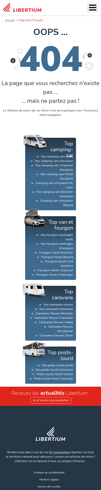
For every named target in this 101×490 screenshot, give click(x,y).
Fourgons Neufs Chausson (55, 270)
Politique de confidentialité (49, 472)
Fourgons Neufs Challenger (54, 275)
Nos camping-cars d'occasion (54, 161)
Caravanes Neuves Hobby (56, 322)
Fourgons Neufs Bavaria (57, 257)
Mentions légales (49, 479)
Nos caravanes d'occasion (56, 309)
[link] (22, 7)
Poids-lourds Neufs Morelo (55, 374)
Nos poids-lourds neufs (57, 365)
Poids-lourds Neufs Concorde (53, 379)
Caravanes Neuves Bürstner (54, 313)
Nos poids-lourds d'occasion (54, 370)
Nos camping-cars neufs (57, 156)
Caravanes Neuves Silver (56, 335)
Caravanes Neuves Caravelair (53, 318)
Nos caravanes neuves (58, 305)
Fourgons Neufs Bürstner (56, 253)
